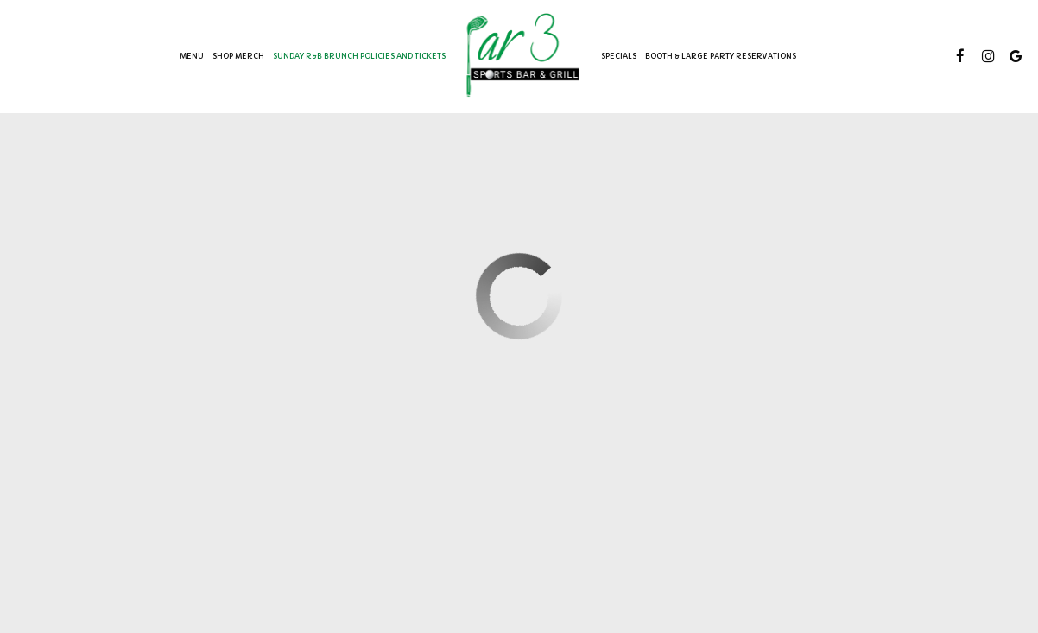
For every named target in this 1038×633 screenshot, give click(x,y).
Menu (192, 56)
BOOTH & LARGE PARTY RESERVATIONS (720, 56)
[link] (523, 55)
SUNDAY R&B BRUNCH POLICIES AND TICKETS (359, 56)
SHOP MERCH (238, 56)
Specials (618, 56)
